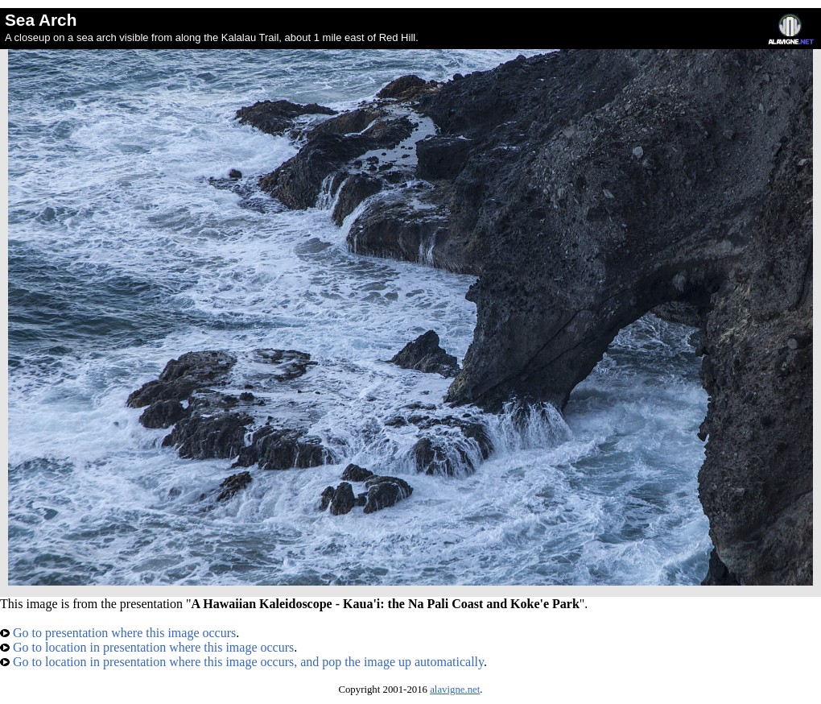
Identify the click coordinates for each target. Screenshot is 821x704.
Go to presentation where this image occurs (118, 633)
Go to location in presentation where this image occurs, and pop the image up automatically (242, 662)
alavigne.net (455, 689)
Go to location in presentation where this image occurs (147, 647)
